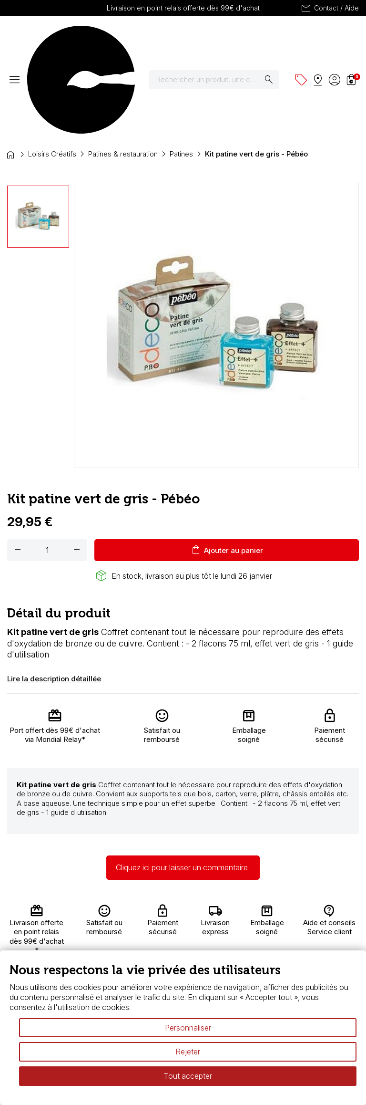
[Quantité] (47, 466)
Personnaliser (188, 1027)
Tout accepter (187, 1076)
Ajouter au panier (226, 466)
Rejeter (187, 1051)
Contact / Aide (329, 8)
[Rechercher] (220, 37)
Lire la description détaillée (54, 594)
